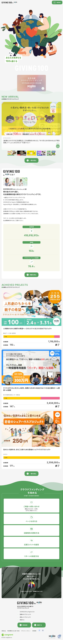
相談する (22, 620)
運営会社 (4, 630)
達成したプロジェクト (25, 617)
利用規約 (34, 630)
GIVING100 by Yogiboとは (27, 611)
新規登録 (25, 625)
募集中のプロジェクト (25, 614)
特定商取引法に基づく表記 (13, 630)
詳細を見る (33, 275)
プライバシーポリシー (26, 630)
